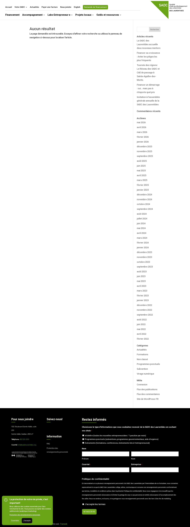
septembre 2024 (145, 209)
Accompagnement (32, 15)
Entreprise (136, 465)
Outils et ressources (107, 15)
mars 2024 (142, 238)
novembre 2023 (144, 257)
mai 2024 (141, 228)
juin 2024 (141, 223)
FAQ (48, 444)
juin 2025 (141, 166)
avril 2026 (141, 127)
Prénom (85, 458)
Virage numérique (145, 373)
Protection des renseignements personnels (25, 515)
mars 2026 (142, 132)
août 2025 (142, 161)
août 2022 (142, 319)
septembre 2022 (145, 314)
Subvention (142, 369)
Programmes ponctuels (148, 364)
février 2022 (143, 339)
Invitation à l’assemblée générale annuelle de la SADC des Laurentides (148, 101)
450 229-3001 (24, 439)
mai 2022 (141, 329)
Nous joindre (65, 7)
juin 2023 (141, 276)
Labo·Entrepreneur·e (59, 15)
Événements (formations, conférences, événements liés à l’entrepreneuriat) (117, 443)
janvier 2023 (143, 300)
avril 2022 (141, 334)
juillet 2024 (142, 218)
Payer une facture (50, 7)
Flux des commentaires (148, 394)
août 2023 (142, 271)
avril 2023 (141, 286)
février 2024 (143, 242)
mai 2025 (141, 170)
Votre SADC (20, 7)
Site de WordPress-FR (147, 399)
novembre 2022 (144, 310)
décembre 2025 (144, 146)
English (77, 7)
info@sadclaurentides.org (27, 445)
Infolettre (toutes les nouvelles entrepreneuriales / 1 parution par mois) (115, 435)
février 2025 (143, 185)
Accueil (8, 7)
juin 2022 (141, 324)
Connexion (142, 384)
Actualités (34, 7)
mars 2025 (142, 180)
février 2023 (143, 295)
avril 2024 (141, 233)
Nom (133, 458)
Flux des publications (147, 389)
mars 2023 (142, 290)
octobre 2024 (143, 204)
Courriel (86, 465)
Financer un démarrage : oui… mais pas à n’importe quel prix (148, 88)
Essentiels (15, 520)
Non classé (142, 359)
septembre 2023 (145, 266)
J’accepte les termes (95, 504)
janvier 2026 (143, 141)
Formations (142, 354)
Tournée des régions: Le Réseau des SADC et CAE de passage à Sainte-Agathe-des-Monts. (148, 73)
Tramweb (63, 524)
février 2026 (143, 137)
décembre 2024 (144, 194)
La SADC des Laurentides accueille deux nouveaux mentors (148, 44)
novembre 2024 (144, 199)
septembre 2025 (145, 156)
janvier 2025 (143, 190)
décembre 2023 (144, 252)
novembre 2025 (144, 151)
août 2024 (142, 214)
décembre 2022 (144, 305)
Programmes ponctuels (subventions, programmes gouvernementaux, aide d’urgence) (121, 439)
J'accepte (27, 520)
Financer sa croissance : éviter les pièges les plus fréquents (148, 56)
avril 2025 (141, 175)
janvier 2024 (143, 247)
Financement (12, 15)
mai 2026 (141, 122)
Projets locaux (83, 15)
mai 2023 (141, 281)
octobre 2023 (143, 262)
